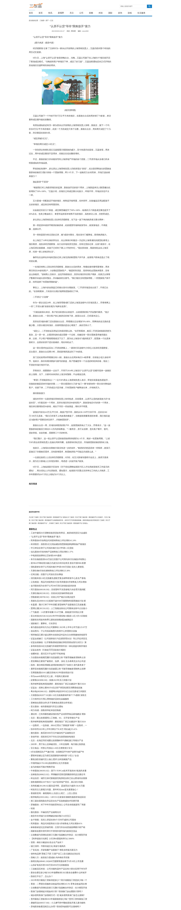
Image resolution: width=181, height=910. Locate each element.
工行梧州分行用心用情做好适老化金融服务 (50, 699)
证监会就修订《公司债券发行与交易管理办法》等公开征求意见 (59, 638)
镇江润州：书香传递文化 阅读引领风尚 (48, 846)
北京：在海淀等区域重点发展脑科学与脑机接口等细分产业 (57, 740)
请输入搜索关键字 (126, 6)
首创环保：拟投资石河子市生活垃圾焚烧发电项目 (53, 737)
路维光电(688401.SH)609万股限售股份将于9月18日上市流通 (57, 861)
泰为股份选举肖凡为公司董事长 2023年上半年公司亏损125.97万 (59, 627)
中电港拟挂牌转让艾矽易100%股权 (46, 555)
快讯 (50, 13)
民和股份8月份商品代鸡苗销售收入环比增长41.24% (53, 540)
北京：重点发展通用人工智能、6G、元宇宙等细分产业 (55, 718)
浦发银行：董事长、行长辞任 (44, 623)
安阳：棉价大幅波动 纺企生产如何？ (47, 842)
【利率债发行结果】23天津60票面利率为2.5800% (52, 839)
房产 (47, 20)
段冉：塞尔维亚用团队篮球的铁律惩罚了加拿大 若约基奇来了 (58, 665)
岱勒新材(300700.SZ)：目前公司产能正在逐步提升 (53, 597)
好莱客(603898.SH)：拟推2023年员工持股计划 (51, 680)
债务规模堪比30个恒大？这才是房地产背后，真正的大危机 (57, 782)
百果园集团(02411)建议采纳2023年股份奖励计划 (52, 672)
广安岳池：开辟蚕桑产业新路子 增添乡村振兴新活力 (54, 850)
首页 (31, 13)
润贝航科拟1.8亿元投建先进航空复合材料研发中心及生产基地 (58, 578)
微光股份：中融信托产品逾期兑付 (46, 812)
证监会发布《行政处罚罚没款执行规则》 (49, 650)
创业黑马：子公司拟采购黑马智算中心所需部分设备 (54, 631)
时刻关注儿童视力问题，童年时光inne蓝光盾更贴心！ (55, 789)
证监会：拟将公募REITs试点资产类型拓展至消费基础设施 (56, 688)
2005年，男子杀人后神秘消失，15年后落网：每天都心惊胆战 (58, 744)
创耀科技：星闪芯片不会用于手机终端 (48, 654)
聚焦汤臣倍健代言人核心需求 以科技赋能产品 (51, 759)
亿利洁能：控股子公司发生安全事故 (47, 574)
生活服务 (141, 13)
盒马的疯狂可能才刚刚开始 (43, 767)
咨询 (120, 13)
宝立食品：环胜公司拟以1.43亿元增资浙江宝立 (52, 748)
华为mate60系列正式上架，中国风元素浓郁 (50, 676)
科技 (101, 13)
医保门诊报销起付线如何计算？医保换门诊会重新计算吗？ (57, 891)
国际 (110, 13)
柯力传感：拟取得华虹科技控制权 (46, 710)
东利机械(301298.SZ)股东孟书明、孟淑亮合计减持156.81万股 (58, 786)
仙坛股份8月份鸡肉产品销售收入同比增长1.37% (52, 552)
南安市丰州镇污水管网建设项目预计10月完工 (51, 816)
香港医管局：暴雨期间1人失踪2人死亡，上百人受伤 (54, 793)
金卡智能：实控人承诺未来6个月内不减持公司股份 (53, 820)
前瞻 (91, 13)
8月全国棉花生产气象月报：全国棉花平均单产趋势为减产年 (57, 752)
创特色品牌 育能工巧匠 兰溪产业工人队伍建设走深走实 (55, 854)
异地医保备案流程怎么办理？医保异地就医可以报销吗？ (56, 906)
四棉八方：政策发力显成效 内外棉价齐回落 (50, 857)
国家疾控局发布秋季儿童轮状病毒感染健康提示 (52, 620)
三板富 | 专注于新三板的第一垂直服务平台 (41, 6)
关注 (72, 13)
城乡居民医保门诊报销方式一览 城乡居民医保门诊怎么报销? (57, 895)
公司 (81, 13)
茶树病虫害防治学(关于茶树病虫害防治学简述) (51, 703)
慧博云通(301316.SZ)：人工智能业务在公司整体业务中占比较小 (59, 608)
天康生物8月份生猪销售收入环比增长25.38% (50, 571)
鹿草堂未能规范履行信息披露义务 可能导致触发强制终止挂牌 (58, 669)
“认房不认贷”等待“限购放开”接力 (45, 537)
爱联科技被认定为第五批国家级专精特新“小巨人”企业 (55, 755)
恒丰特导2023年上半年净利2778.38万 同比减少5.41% (54, 729)
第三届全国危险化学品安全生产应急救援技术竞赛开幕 (55, 801)
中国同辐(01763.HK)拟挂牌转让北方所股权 (50, 763)
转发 (33, 808)
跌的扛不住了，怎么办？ (42, 876)
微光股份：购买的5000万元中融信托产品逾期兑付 (53, 733)
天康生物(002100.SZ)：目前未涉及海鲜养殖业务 (52, 593)
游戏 (130, 13)
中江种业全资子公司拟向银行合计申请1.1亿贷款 (52, 548)
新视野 (61, 13)
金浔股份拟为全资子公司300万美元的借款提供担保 (53, 586)
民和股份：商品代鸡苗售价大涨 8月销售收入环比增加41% (56, 823)
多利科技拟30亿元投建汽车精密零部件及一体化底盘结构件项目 (59, 646)
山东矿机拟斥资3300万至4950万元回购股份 (50, 865)
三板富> (43, 20)
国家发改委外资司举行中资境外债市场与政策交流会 (54, 831)
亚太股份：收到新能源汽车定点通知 (47, 706)
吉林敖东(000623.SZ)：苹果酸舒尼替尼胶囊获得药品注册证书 (58, 774)
